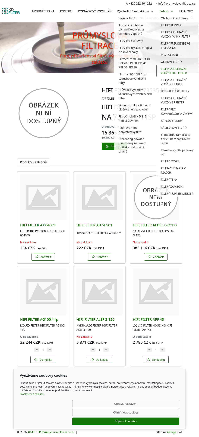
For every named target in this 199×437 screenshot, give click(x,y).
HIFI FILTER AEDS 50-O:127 (155, 225)
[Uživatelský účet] (122, 17)
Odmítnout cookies (127, 421)
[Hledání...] (167, 18)
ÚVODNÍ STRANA (43, 11)
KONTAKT (66, 11)
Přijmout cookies (162, 421)
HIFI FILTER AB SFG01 (94, 225)
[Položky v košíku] (131, 17)
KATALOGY (186, 11)
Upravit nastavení (91, 421)
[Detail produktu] (43, 197)
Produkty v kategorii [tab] (33, 162)
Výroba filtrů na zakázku (135, 11)
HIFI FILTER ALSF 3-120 (96, 319)
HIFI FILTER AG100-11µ (39, 319)
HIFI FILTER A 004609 (37, 225)
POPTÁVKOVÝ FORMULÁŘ (94, 11)
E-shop (166, 11)
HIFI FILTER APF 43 (148, 319)
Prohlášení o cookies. (32, 411)
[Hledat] (192, 18)
